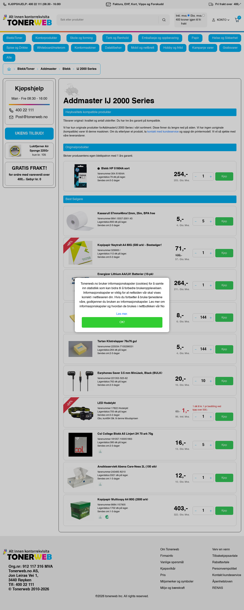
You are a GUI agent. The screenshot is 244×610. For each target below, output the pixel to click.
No (162, 306)
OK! (122, 322)
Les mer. (122, 314)
